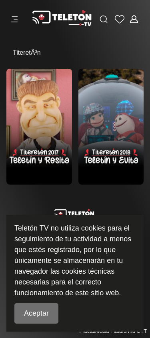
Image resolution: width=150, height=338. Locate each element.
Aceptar (36, 313)
